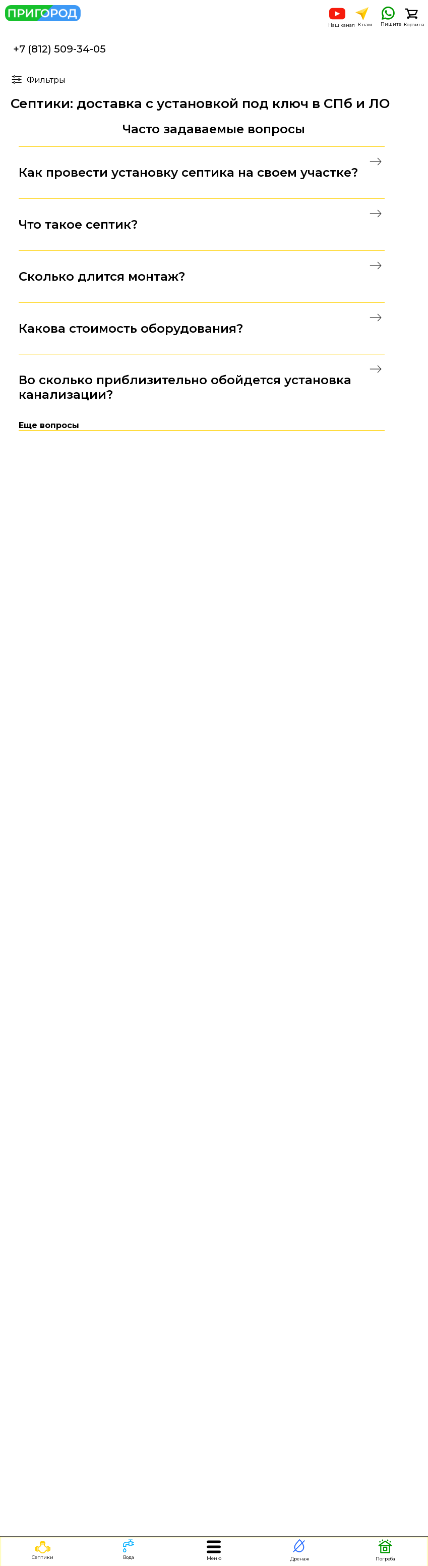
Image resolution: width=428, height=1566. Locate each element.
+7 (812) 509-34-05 (59, 49)
